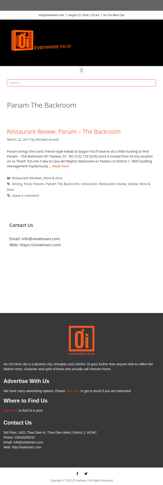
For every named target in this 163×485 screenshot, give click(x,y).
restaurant (89, 184)
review (133, 184)
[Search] (152, 83)
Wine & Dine (53, 178)
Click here (10, 410)
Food (27, 184)
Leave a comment (25, 195)
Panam (38, 184)
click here (73, 391)
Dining (17, 184)
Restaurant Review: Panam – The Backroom (64, 131)
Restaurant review (112, 184)
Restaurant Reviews (27, 178)
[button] (81, 70)
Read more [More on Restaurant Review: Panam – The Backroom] (60, 166)
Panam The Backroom (62, 184)
